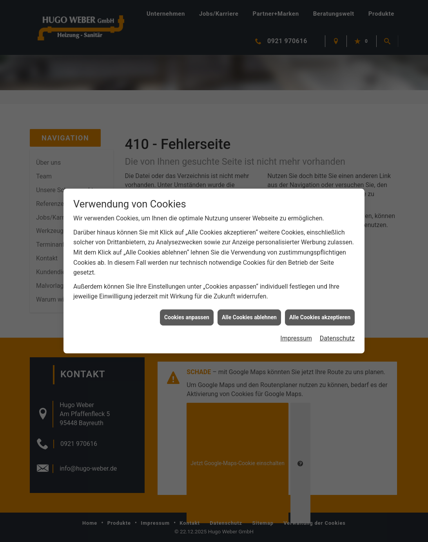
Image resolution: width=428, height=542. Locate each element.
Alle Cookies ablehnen (249, 312)
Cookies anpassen (186, 312)
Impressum (296, 333)
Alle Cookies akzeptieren (319, 312)
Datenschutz (337, 333)
